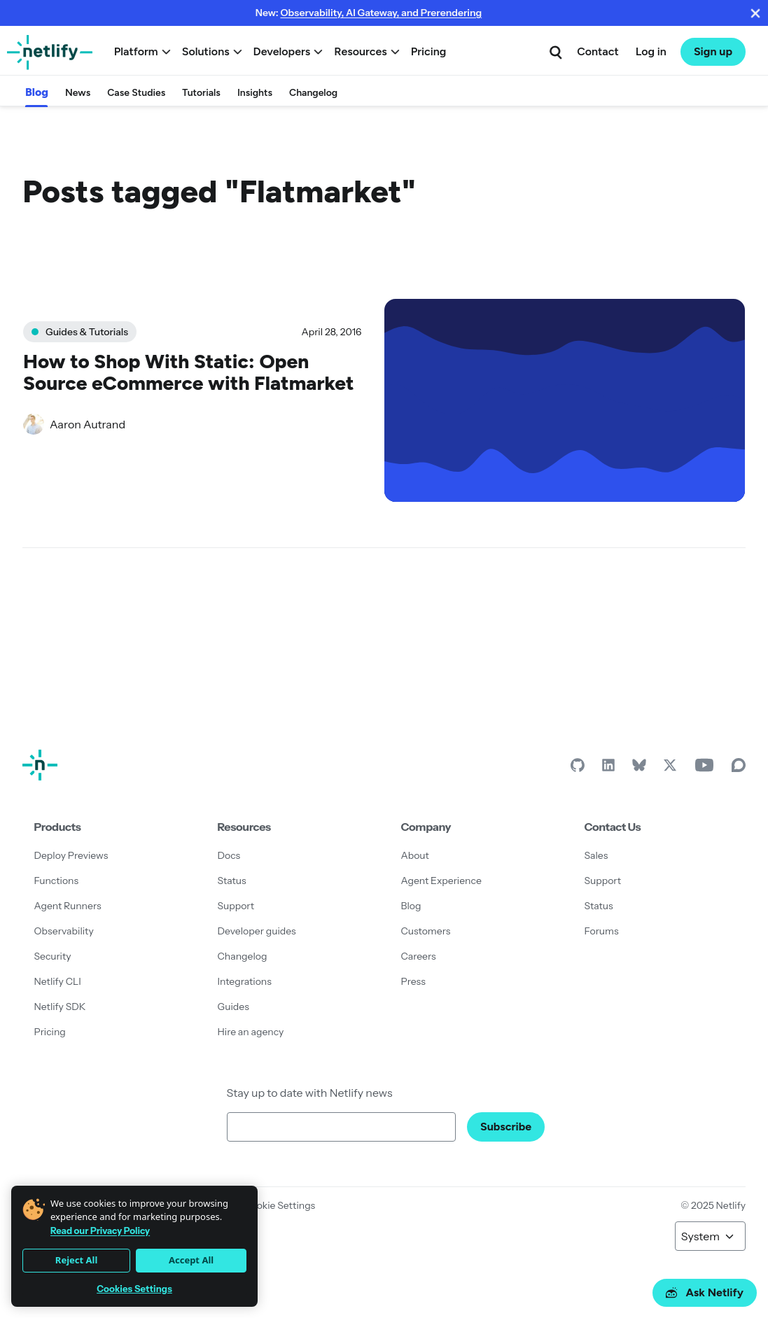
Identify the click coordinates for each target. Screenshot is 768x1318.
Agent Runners (68, 905)
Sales (596, 855)
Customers (426, 931)
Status (232, 880)
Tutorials (201, 93)
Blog (36, 92)
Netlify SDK (60, 1006)
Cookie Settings (279, 1205)
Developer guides (257, 931)
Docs (229, 855)
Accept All (191, 1260)
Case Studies (136, 93)
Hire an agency (251, 1031)
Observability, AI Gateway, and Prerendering (381, 12)
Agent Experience (441, 880)
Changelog (313, 93)
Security (52, 956)
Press (413, 981)
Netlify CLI (57, 981)
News (77, 93)
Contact (597, 51)
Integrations (245, 981)
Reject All (76, 1260)
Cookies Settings (134, 1289)
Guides (233, 1006)
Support (236, 905)
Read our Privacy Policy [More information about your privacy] (100, 1230)
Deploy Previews (71, 855)
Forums (602, 931)
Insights (254, 93)
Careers (418, 956)
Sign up (713, 51)
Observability (64, 931)
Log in (651, 51)
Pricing (429, 51)
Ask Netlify (704, 1292)
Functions (56, 880)
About (415, 855)
